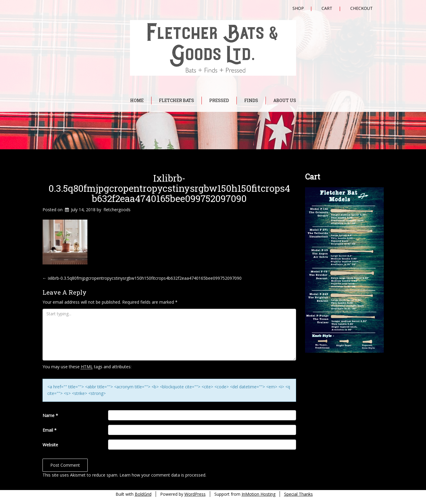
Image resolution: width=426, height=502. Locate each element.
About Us (284, 100)
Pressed (219, 100)
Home (137, 100)
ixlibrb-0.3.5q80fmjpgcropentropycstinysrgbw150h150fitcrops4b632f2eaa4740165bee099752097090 (169, 188)
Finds (251, 100)
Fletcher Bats (176, 100)
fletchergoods (117, 209)
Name (50, 415)
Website (50, 445)
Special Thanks (298, 494)
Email (50, 430)
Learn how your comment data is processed (162, 475)
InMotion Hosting (258, 494)
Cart (327, 8)
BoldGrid (143, 494)
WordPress (195, 494)
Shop (298, 8)
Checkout (361, 8)
